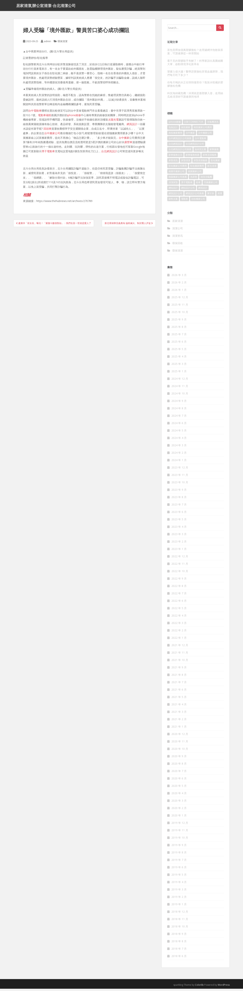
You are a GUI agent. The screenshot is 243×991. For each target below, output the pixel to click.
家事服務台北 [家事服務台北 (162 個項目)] (175, 157)
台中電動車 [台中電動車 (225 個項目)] (200, 140)
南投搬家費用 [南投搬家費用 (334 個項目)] (175, 135)
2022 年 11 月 (179, 566)
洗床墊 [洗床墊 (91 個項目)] (193, 179)
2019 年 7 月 (179, 862)
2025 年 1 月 (179, 373)
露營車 (128, 144)
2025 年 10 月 (179, 314)
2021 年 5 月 (179, 699)
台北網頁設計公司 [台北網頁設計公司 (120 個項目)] (195, 146)
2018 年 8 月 (179, 943)
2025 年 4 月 (179, 358)
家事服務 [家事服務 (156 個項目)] (214, 151)
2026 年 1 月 (179, 292)
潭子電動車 (48, 153)
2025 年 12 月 (179, 299)
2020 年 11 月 (179, 743)
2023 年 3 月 (179, 536)
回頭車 (47, 131)
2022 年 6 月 (179, 603)
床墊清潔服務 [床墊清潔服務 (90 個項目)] (200, 162)
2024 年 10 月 (179, 395)
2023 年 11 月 (179, 477)
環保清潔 (62, 43)
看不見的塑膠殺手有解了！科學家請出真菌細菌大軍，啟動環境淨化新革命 (195, 64)
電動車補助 (44, 117)
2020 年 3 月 (179, 803)
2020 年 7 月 (179, 773)
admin (47, 43)
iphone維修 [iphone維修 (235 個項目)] (175, 124)
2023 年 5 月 (179, 521)
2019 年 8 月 (179, 854)
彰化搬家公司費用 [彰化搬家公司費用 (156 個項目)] (178, 168)
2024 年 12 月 (179, 381)
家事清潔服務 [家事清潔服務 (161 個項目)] (209, 157)
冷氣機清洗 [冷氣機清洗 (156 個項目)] (213, 124)
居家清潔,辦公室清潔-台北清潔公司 (46, 6)
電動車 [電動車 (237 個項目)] (184, 201)
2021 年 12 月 (179, 647)
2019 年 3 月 (179, 891)
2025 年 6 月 (179, 344)
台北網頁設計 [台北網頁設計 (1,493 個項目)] (175, 146)
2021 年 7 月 (179, 684)
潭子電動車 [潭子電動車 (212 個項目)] (187, 184)
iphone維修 (74, 117)
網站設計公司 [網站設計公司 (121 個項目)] (188, 190)
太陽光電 (113, 122)
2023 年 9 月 (179, 492)
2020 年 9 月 (179, 758)
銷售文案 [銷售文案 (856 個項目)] (173, 201)
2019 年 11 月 (179, 832)
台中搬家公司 (52, 135)
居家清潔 (177, 223)
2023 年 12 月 (179, 469)
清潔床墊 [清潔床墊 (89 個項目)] (173, 184)
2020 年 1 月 (179, 817)
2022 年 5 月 (179, 610)
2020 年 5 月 (179, 788)
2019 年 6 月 (179, 869)
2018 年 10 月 (179, 928)
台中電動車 (35, 112)
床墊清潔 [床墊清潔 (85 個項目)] (185, 162)
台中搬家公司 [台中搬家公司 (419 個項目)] (205, 135)
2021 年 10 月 (179, 662)
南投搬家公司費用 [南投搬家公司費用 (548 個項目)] (203, 129)
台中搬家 (124, 140)
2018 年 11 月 (179, 921)
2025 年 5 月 (179, 351)
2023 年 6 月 (179, 514)
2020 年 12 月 (179, 736)
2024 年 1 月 (179, 462)
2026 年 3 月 (179, 277)
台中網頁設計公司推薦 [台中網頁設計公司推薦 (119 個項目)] (180, 140)
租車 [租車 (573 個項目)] (198, 184)
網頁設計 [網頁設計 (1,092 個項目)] (202, 190)
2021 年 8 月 (179, 677)
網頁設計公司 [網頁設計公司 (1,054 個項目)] (175, 195)
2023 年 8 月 (179, 499)
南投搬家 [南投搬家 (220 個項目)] (185, 129)
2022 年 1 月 (179, 640)
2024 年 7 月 (179, 418)
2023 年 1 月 (179, 551)
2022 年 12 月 (179, 558)
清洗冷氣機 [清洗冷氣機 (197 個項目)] (206, 179)
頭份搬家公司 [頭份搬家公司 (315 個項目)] (198, 201)
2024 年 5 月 (179, 432)
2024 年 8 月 (179, 410)
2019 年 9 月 (179, 847)
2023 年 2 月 (179, 544)
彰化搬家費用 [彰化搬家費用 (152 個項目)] (197, 168)
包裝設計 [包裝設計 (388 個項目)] (173, 129)
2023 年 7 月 (179, 507)
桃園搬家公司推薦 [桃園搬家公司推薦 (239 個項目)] (178, 179)
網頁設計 (132, 126)
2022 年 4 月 (179, 618)
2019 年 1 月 (179, 906)
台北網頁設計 (109, 153)
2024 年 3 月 (179, 447)
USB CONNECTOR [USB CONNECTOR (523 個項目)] (194, 124)
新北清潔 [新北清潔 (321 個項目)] (211, 168)
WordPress (224, 987)
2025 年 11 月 (179, 307)
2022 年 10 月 (179, 573)
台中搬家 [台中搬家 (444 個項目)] (190, 135)
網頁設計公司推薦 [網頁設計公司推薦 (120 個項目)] (195, 195)
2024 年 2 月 (179, 455)
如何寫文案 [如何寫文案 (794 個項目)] (200, 151)
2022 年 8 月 (179, 588)
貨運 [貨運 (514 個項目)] (220, 195)
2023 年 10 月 (179, 484)
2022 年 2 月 (179, 632)
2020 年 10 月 (179, 751)
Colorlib (199, 987)
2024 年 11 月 (179, 388)
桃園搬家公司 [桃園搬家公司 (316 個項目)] (195, 173)
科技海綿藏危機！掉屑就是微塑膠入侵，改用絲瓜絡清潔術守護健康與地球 (195, 96)
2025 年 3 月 (179, 366)
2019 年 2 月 (179, 899)
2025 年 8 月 (179, 329)
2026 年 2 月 (179, 284)
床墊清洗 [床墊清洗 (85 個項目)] (173, 162)
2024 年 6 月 (179, 425)
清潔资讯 (177, 238)
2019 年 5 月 (179, 877)
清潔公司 (177, 230)
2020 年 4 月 (179, 795)
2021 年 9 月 (179, 669)
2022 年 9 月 (179, 581)
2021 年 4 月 (179, 706)
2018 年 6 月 (179, 958)
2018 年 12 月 (179, 914)
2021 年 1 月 (179, 729)
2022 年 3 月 (179, 625)
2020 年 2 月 (179, 810)
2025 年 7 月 (179, 336)
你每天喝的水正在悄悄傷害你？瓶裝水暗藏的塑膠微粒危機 (195, 86)
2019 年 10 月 (179, 840)
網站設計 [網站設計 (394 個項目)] (173, 190)
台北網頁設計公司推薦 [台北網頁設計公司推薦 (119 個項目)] (180, 151)
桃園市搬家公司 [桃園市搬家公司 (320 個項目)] (177, 173)
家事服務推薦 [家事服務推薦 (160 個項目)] (192, 157)
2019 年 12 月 (179, 825)
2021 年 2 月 (179, 721)
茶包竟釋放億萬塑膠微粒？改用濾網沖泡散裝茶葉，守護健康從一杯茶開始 (195, 53)
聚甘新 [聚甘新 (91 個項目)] (210, 195)
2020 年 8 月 (179, 766)
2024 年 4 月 (179, 440)
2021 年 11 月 (179, 655)
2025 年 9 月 (179, 321)
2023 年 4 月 (179, 529)
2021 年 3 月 (179, 714)
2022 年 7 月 (179, 595)
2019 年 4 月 (179, 884)
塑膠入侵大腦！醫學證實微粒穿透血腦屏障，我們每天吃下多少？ (195, 75)
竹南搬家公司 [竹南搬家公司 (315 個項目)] (211, 184)
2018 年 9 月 (179, 936)
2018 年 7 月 (179, 951)
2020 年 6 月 (179, 780)
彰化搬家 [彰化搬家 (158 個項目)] (215, 162)
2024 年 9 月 (179, 403)
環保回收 (177, 245)
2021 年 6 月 (179, 692)
